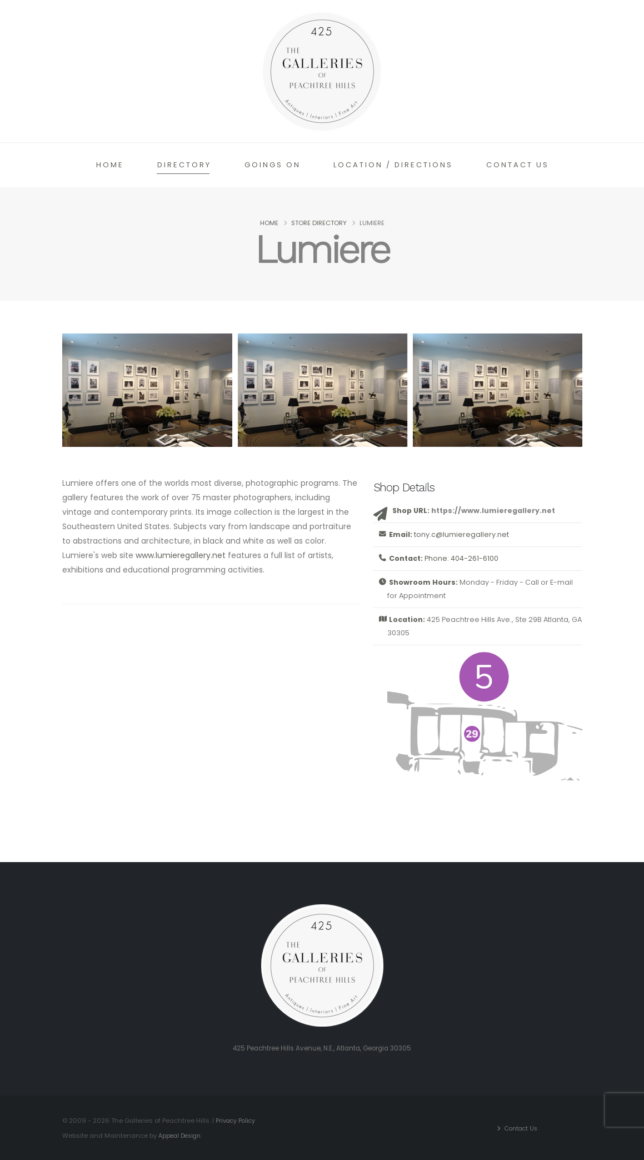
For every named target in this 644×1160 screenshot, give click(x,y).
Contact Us (517, 165)
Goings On (272, 165)
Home (110, 165)
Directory (184, 165)
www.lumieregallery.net (181, 555)
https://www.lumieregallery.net (493, 510)
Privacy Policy (236, 1120)
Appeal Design (181, 1135)
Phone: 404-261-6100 (461, 558)
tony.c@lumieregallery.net (461, 534)
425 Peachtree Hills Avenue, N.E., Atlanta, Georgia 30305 (322, 1048)
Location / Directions (393, 165)
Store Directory (319, 222)
